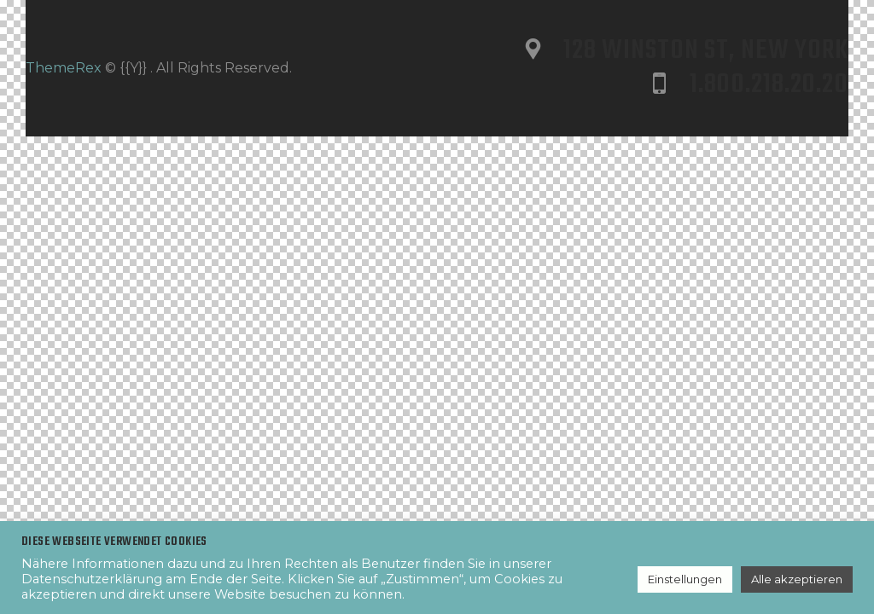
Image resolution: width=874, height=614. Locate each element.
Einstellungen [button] (685, 579)
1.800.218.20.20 (769, 85)
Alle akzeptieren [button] (796, 579)
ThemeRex (64, 68)
